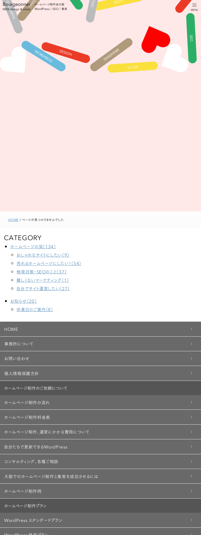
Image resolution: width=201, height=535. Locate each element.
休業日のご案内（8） (34, 309)
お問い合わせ (17, 358)
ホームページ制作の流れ (27, 402)
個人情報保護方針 (21, 373)
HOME (11, 329)
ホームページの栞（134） (33, 246)
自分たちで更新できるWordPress (35, 446)
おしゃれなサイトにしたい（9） (42, 254)
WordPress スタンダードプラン (33, 520)
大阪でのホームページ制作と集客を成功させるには (51, 476)
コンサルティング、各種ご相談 (31, 461)
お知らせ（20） (23, 301)
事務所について (18, 343)
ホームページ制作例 (23, 491)
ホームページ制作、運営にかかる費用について (46, 431)
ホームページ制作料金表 (27, 417)
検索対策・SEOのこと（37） (41, 271)
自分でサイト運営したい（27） (43, 288)
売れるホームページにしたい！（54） (48, 263)
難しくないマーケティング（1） (42, 280)
